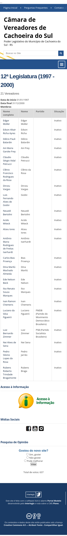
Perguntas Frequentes (36, 7)
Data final (6, 103)
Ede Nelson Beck (9, 281)
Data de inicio (8, 99)
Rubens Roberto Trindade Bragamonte (9, 373)
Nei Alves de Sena (9, 344)
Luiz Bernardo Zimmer (8, 333)
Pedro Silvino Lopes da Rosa (8, 356)
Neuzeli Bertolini (7, 212)
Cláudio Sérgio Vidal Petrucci (9, 161)
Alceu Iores (9, 229)
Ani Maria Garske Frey (9, 149)
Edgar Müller (6, 122)
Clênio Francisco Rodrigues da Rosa (8, 175)
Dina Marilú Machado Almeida (9, 270)
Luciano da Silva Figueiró (9, 314)
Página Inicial (10, 7)
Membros (6, 106)
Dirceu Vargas (6, 187)
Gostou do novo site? (33, 450)
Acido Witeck (6, 221)
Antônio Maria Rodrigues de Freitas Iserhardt (8, 245)
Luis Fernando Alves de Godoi (8, 200)
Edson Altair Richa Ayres (9, 131)
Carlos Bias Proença (9, 259)
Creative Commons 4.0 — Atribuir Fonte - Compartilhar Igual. (33, 525)
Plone (56, 503)
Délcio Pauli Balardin (9, 140)
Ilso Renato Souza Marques (9, 292)
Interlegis (29, 503)
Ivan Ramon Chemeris (9, 303)
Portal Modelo (54, 500)
